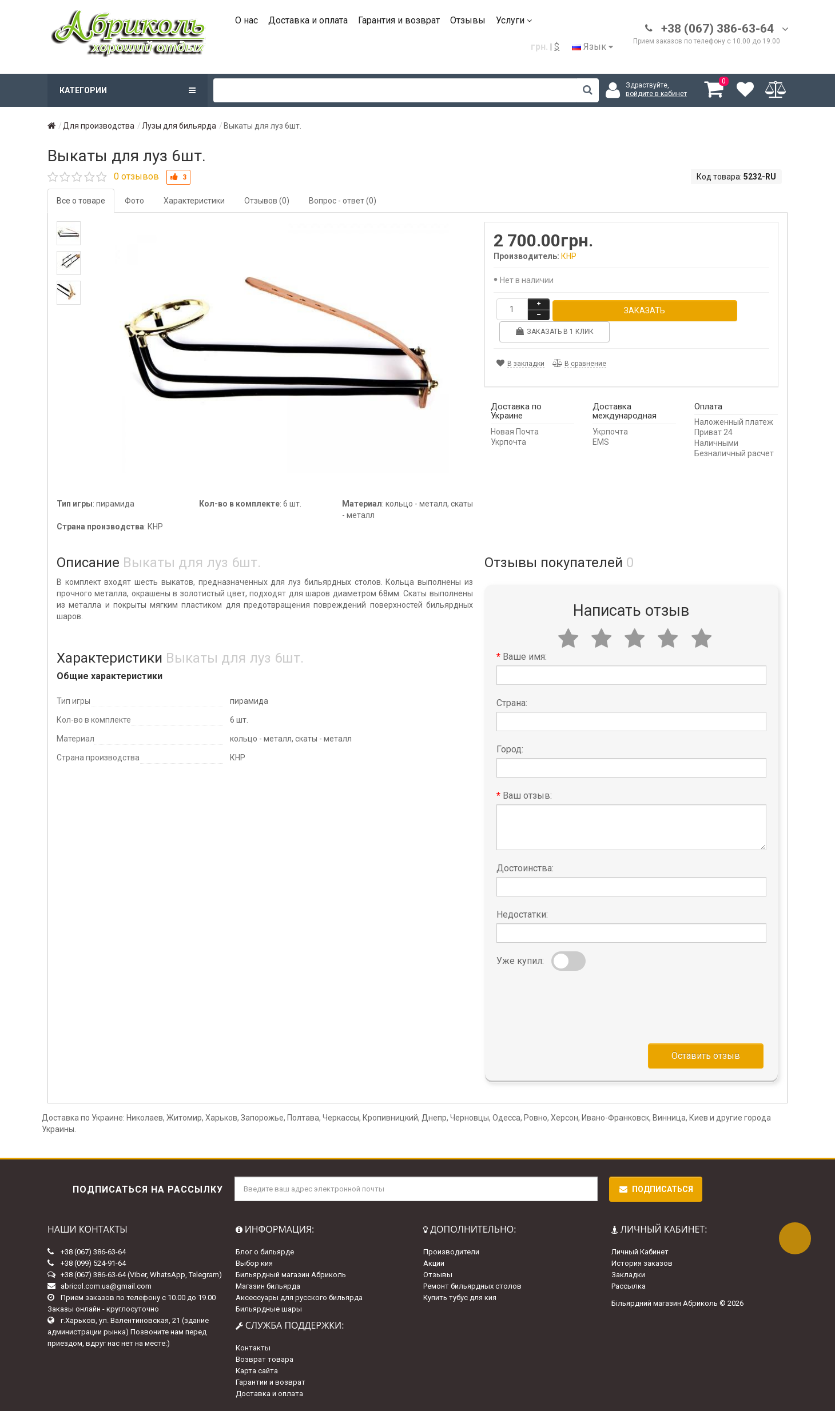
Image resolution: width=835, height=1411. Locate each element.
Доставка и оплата (308, 20)
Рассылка (628, 1286)
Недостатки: (522, 914)
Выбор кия (254, 1263)
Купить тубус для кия (459, 1297)
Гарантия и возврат (399, 20)
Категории (127, 90)
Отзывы (468, 20)
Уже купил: (520, 960)
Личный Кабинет (640, 1251)
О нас (246, 20)
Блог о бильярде (265, 1251)
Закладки (628, 1274)
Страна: (511, 702)
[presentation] (583, 1004)
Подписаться (655, 1189)
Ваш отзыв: (527, 795)
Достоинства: (525, 868)
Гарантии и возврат (270, 1382)
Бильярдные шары (269, 1309)
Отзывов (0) (266, 200)
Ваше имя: (525, 656)
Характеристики (194, 200)
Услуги (514, 20)
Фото (134, 200)
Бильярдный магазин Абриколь (291, 1274)
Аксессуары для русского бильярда (299, 1297)
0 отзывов (136, 176)
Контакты (253, 1348)
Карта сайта (257, 1370)
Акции (433, 1263)
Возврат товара (264, 1359)
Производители (451, 1251)
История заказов (642, 1263)
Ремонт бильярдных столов (472, 1286)
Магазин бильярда (268, 1286)
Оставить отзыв (705, 1055)
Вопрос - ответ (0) (342, 200)
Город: (509, 749)
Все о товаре (81, 200)
